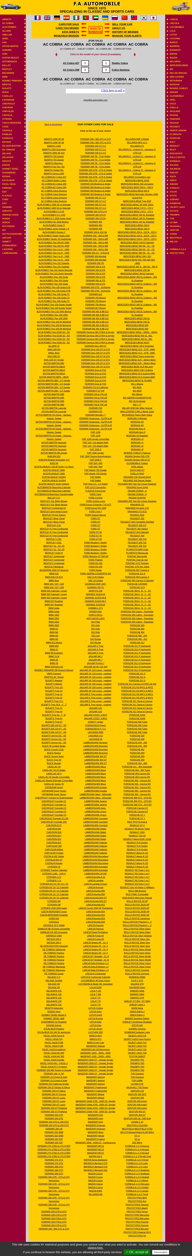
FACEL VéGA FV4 (53, 1039)
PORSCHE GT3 (137, 587)
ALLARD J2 (53, 346)
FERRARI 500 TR (95, 263)
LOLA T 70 (95, 998)
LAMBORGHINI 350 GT (95, 756)
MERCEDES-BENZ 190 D (137, 225)
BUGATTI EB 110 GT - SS (54, 725)
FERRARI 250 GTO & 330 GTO (54, 1122)
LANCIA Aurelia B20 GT (95, 898)
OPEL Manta (137, 467)
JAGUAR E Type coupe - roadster (95, 694)
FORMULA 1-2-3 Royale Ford (137, 1156)
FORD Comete (96, 498)
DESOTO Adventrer (54, 1008)
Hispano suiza (10, 215)
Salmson (175, 169)
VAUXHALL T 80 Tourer (137, 1087)
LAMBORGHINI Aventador (95, 867)
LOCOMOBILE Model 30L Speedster (95, 984)
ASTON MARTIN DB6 (54, 401)
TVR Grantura (137, 1073)
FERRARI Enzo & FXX (95, 370)
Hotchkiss (8, 226)
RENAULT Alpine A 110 (137, 853)
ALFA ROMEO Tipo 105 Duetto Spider (54, 304)
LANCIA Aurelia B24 (95, 911)
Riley (173, 149)
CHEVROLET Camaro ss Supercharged (54, 798)
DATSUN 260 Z (54, 942)
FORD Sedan (95, 570)
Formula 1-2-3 (178, 249)
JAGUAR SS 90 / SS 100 (95, 667)
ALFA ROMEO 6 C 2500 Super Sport (54, 218)
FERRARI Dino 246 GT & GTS (95, 349)
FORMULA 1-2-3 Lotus (137, 1163)
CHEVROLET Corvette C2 (54, 808)
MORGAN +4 (137, 439)
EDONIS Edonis (53, 1025)
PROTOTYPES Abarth (137, 1208)
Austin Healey (10, 58)
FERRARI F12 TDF (96, 391)
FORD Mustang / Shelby (95, 542)
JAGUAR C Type (95, 646)
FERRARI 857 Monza (95, 308)
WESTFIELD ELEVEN (137, 1125)
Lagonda (7, 249)
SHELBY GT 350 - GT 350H (137, 1001)
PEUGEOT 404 (137, 536)
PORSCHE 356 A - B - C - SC (137, 591)
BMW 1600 (54, 615)
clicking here (96, 1247)
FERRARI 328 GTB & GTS (53, 1211)
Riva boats (176, 153)
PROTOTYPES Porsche (137, 1222)
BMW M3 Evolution (54, 653)
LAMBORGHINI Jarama (95, 801)
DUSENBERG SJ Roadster (54, 1022)
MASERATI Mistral (95, 1094)
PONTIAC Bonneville (137, 556)
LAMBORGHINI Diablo (95, 829)
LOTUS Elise (95, 1011)
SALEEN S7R (137, 984)
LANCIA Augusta (95, 887)
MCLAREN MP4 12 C (137, 142)
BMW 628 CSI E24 (54, 577)
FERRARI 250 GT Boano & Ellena (54, 1087)
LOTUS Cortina (95, 1008)
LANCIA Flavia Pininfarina (95, 932)
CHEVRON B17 (54, 836)
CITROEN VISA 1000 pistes (54, 908)
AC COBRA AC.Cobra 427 (54, 177)
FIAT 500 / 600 (95, 463)
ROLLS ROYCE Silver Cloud (137, 963)
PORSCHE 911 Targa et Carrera (137, 701)
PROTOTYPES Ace (137, 1201)
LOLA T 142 (95, 991)
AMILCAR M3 (53, 349)
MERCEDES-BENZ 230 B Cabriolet (137, 242)
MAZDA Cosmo (95, 1173)
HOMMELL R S (95, 608)
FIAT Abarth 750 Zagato (95, 470)
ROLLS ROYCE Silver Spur (137, 942)
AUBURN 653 (53, 456)
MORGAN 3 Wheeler (137, 418)
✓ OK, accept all (137, 1252)
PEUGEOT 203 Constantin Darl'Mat (137, 522)
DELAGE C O (53, 977)
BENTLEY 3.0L (54, 525)
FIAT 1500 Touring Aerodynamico (95, 456)
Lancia (174, 19)
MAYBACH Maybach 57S (95, 1163)
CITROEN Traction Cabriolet (54, 870)
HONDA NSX (95, 611)
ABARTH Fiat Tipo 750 (54, 167)
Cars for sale (69, 24)
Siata (173, 176)
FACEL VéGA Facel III (53, 1036)
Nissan (174, 92)
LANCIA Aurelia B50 (95, 891)
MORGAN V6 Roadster (137, 436)
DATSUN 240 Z (54, 939)
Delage (6, 153)
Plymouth (175, 134)
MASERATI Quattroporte (95, 1087)
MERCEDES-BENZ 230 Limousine (137, 184)
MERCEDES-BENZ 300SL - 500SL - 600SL (137, 332)
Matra (173, 54)
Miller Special (178, 73)
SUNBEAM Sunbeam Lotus (137, 1032)
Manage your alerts (127, 35)
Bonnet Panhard (12, 81)
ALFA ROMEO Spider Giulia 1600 (53, 235)
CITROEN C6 (53, 867)
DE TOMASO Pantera (54, 953)
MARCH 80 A (95, 1036)
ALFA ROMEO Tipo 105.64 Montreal (54, 322)
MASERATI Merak (95, 1136)
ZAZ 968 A (137, 1142)
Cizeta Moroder (11, 123)
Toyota (174, 211)
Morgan (174, 84)
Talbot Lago (177, 207)
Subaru (174, 199)
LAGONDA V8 (95, 739)
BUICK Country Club (54, 749)
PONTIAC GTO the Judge (137, 567)
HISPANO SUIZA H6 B (95, 598)
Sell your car (122, 24)
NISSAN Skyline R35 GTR (137, 456)
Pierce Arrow (178, 130)
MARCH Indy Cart (95, 1042)
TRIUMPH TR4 (137, 1067)
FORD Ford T (95, 511)
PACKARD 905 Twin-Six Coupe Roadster (137, 484)
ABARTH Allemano (54, 163)
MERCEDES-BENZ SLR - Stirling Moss (137, 360)
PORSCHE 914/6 (137, 715)
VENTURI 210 (137, 1091)
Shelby (174, 172)
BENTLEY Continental (53, 556)
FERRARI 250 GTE (54, 1115)
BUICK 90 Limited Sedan (53, 746)
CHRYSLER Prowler (54, 853)
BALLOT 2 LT (53, 498)
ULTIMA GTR (137, 1084)
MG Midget (137, 394)
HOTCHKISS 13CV (96, 618)
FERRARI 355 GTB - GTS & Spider (95, 170)
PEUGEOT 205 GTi (137, 525)
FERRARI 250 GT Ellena (53, 1091)
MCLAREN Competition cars (137, 177)
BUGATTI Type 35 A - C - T (54, 704)
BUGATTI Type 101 (54, 687)
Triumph (174, 215)
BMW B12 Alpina (54, 642)
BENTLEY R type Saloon (54, 515)
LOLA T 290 (95, 994)
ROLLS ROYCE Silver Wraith (137, 949)
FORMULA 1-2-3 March (137, 1180)
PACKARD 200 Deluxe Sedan (137, 480)
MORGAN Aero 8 (137, 429)
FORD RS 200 (95, 563)
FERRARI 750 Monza (95, 298)
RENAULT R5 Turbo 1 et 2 (137, 870)
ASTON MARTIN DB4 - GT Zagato (54, 380)
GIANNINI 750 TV (95, 587)
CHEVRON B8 (54, 829)
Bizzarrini (8, 73)
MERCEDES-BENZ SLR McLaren (137, 367)
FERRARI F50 (95, 408)
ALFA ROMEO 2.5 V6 (54, 211)
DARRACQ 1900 (54, 936)
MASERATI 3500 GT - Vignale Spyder (95, 1060)
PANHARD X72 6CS (137, 511)
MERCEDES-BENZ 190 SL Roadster (137, 215)
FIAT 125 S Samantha (95, 487)
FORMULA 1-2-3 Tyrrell (137, 1194)
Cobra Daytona (120, 69)
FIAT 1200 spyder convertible (95, 439)
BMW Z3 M (54, 656)
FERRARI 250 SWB (54, 1132)
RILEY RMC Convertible (137, 894)
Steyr (173, 192)
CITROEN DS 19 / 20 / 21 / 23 (54, 884)
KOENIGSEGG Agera (95, 725)
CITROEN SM (53, 901)
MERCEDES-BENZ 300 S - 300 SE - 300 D (137, 267)
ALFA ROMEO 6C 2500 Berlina (54, 222)
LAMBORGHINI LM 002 (95, 873)
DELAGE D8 (54, 987)
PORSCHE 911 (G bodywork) (137, 663)
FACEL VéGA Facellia (54, 1060)
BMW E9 (54, 629)
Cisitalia (7, 115)
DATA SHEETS (70, 31)
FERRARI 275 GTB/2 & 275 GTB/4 (54, 1146)
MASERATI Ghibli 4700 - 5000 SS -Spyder (95, 1101)
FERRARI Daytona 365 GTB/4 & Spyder (95, 332)
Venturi (174, 230)
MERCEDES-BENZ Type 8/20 (137, 201)
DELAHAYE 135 (53, 991)
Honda (6, 218)
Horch (6, 222)
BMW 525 (53, 573)
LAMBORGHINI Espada (95, 787)
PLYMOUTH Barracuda (137, 553)
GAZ (4, 203)
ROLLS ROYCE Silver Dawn (137, 929)
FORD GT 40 (95, 532)
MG (171, 69)
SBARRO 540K (137, 994)
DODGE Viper (53, 1011)
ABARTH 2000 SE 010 (54, 153)
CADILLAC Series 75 (54, 784)
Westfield (176, 238)
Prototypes (177, 253)
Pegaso (174, 123)
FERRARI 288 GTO (54, 1167)
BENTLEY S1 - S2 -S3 (54, 546)
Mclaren (175, 61)
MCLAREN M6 (95, 1194)
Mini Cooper (177, 77)
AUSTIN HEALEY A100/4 (54, 477)
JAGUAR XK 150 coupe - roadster (96, 691)
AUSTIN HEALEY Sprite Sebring (54, 484)
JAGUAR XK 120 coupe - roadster (96, 670)
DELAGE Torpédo (54, 980)
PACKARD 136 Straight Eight (137, 477)
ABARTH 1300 (54, 146)
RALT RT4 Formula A (137, 822)
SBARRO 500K (137, 991)
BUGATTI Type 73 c (54, 701)
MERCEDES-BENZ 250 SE (137, 270)
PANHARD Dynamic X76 (137, 508)
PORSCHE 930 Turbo (137, 722)
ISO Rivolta (95, 639)
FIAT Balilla (95, 477)
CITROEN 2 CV (54, 877)
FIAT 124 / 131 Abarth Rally (95, 442)
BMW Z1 (54, 649)
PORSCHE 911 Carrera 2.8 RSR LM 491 (137, 684)
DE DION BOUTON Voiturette (54, 946)
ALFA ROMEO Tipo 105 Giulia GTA (53, 287)
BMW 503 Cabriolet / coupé (54, 591)
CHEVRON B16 (54, 832)
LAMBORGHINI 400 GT (95, 760)
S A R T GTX (137, 980)
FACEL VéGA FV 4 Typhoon (54, 1067)
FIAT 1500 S (95, 449)
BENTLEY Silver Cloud (54, 518)
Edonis (6, 176)
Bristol (6, 84)
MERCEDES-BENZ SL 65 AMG (137, 380)
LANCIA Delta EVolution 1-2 (96, 963)
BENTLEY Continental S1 (54, 508)
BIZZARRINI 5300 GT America (54, 570)
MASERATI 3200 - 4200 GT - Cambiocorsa (95, 1142)
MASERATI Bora (95, 1132)
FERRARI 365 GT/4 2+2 (95, 211)
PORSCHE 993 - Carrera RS (137, 780)
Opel (173, 100)
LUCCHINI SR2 (95, 1032)
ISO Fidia (95, 622)
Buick (5, 92)
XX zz (137, 1139)
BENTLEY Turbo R (54, 553)
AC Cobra (7, 23)
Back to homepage (53, 124)
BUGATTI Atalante (54, 680)
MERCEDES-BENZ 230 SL (137, 318)
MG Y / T (137, 404)
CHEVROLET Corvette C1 (54, 801)
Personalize (160, 1252)
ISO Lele (96, 636)
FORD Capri (95, 494)
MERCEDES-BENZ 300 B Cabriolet (137, 273)
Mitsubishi (176, 81)
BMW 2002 (54, 618)
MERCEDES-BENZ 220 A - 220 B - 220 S (137, 232)
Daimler (7, 134)
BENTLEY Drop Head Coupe (54, 511)
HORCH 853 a (95, 615)
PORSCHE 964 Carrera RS (137, 773)
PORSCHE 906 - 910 (137, 636)
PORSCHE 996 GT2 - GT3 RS (137, 798)
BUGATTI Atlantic (54, 684)
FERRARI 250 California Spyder (54, 1084)
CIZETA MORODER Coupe (54, 911)
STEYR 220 (137, 1025)
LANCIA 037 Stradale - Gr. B (95, 956)
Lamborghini (9, 253)
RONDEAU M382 (137, 977)
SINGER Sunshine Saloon (137, 1018)
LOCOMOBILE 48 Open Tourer (95, 980)
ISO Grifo (95, 625)
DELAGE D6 (54, 984)
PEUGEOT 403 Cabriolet (137, 532)
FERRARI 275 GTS (54, 1160)
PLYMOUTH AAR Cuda (137, 549)
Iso (4, 230)
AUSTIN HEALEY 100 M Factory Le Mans (54, 467)
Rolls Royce (177, 157)
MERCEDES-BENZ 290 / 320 (137, 256)
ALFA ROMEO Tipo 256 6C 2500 (53, 242)
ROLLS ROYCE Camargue (137, 918)
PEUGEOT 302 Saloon (137, 529)
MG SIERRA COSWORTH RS (137, 398)
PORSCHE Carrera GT (137, 808)
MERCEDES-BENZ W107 (137, 342)
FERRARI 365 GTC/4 (95, 215)
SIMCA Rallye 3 (137, 1015)
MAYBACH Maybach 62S (95, 1170)
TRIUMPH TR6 (137, 1070)
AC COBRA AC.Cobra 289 (54, 184)
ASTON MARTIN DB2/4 (54, 367)
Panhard (175, 119)
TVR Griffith (137, 1080)
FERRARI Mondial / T (95, 415)
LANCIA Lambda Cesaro (95, 884)
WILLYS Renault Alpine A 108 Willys (137, 1132)
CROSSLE (54, 922)
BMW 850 (53, 646)
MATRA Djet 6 (95, 1156)
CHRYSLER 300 (54, 846)
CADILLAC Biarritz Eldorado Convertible (54, 780)
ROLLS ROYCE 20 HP (137, 901)
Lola (173, 31)
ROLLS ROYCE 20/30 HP (137, 911)
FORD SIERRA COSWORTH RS (95, 573)
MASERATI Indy (95, 1115)
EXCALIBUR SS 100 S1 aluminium (54, 1032)
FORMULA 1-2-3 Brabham (137, 1170)
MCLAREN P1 (137, 146)
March (174, 42)
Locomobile (177, 27)
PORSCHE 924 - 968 (137, 763)
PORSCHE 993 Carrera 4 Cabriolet (137, 580)
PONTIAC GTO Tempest (137, 563)
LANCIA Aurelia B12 (95, 904)
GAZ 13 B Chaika (95, 577)
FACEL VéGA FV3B (54, 1042)
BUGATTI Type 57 (53, 722)
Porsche (175, 138)
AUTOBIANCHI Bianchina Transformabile (53, 494)
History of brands (125, 31)
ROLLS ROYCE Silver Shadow (137, 936)
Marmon (175, 46)
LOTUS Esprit (95, 1015)
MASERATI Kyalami (95, 1139)
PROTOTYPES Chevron (137, 1205)
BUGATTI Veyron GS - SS (54, 736)
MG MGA (137, 387)
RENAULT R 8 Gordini (137, 842)
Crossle (7, 130)
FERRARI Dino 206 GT (95, 346)
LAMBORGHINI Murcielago (95, 856)
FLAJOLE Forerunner (95, 491)
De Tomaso (8, 149)
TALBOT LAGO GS (137, 1036)
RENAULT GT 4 (137, 825)
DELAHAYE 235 (53, 1004)
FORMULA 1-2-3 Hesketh (137, 1177)
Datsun (6, 142)
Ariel (5, 38)
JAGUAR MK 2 (95, 656)
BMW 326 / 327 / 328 (54, 584)
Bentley (7, 69)
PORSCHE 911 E (137, 573)
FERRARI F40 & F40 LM (95, 394)
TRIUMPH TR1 (137, 1060)
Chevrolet (8, 103)
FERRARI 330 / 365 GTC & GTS (54, 1229)
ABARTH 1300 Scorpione (54, 149)
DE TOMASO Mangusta (54, 967)
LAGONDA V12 (95, 736)
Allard (6, 31)
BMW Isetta (53, 608)
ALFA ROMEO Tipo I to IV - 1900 (53, 249)
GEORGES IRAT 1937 (95, 584)
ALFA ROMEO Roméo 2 (53, 232)
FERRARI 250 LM (54, 1129)
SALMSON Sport (137, 987)
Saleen (174, 165)
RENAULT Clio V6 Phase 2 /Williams (137, 887)
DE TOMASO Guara (53, 973)
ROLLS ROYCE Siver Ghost (137, 953)
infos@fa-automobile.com (96, 100)
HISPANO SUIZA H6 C (95, 601)
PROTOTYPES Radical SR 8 (137, 1232)
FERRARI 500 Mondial (95, 256)
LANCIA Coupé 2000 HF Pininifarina (95, 908)
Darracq (7, 138)
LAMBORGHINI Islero (95, 808)
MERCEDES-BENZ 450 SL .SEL (137, 335)
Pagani (174, 115)
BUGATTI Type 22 (53, 698)
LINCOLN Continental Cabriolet (95, 977)
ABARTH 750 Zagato (54, 156)
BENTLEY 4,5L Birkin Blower (53, 501)
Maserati (175, 50)
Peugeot (175, 126)
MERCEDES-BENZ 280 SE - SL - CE (137, 246)
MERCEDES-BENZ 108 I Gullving (137, 370)
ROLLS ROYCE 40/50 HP (137, 915)
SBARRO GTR (137, 998)
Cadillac (7, 96)
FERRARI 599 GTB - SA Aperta (95, 287)
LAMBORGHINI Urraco (95, 811)
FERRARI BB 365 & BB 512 (96, 311)
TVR (172, 218)
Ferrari (6, 188)
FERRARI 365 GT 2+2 (95, 198)
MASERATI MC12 (95, 1146)
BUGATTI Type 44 (53, 711)
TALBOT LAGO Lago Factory (137, 1039)
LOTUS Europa (95, 1018)
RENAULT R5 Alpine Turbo (137, 829)
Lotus (173, 35)
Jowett (6, 241)
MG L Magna (137, 384)
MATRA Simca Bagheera (95, 1160)
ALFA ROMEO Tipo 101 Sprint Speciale (53, 270)
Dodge (6, 165)
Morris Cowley (179, 88)
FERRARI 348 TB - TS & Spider (95, 156)
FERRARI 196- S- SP (54, 1073)
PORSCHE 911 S (137, 673)
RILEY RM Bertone (137, 891)
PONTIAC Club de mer (137, 560)
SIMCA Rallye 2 (137, 1011)
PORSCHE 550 (137, 625)
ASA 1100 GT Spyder (54, 360)
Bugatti (6, 88)
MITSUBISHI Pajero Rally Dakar (137, 415)
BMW (4, 77)
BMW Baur (54, 580)
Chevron (7, 107)
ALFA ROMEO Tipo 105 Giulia (54, 277)
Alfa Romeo (9, 27)
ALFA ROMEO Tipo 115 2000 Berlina (54, 311)
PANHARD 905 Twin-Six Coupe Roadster (137, 501)
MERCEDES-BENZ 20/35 (137, 180)
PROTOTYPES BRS (137, 1198)
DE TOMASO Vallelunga (53, 949)
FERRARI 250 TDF (54, 1139)
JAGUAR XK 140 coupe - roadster (96, 680)
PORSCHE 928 (137, 736)
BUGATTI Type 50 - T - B (54, 715)
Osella (174, 107)
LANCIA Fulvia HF (95, 936)
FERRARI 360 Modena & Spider (95, 184)
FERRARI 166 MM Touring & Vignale (54, 1070)
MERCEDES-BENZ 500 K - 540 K (137, 187)
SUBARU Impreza (137, 1029)
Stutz (173, 195)
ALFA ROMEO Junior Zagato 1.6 (54, 229)
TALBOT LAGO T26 (137, 1049)
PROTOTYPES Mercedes (137, 1215)
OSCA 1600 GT (137, 470)
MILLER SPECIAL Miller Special (137, 408)
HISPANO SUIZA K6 (95, 604)
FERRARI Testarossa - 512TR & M (95, 418)
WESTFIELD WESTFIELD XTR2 (137, 1129)
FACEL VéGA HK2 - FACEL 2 (54, 1063)
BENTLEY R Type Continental (54, 529)
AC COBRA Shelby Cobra (54, 180)
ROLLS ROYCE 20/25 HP (137, 904)
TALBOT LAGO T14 (137, 1042)
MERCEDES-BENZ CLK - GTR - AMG (137, 349)
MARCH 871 (95, 1039)
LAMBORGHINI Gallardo (95, 842)
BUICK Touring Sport (54, 756)
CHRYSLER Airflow (54, 849)
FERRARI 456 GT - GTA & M (95, 253)
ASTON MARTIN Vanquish (53, 442)
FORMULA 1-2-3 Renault (137, 1149)
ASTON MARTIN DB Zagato (54, 453)
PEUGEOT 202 (137, 518)
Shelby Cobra (120, 63)
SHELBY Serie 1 (137, 1004)
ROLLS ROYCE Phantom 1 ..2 (137, 922)
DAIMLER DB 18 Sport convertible (54, 929)
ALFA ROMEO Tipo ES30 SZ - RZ (54, 332)
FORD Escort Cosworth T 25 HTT (95, 504)
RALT (172, 142)
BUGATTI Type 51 (53, 718)
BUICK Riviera (54, 753)
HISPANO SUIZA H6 (95, 594)
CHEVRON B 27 (54, 825)
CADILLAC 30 (53, 767)
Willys (174, 241)
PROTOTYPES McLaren (137, 1229)
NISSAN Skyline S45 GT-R (137, 460)
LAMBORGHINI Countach (95, 818)
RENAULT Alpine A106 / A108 (137, 839)
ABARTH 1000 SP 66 (54, 139)
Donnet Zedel (10, 169)
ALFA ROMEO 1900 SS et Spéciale (54, 204)
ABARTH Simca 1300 (54, 173)
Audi (4, 54)
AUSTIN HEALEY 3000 (54, 470)
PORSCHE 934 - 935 (137, 742)
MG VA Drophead (137, 401)
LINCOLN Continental (95, 973)
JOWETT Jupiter (95, 722)
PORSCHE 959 (137, 753)
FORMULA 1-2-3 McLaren (137, 1184)
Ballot (6, 65)
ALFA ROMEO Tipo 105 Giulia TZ (54, 294)
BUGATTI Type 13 (53, 691)
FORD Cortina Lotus (95, 501)
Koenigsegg (9, 245)
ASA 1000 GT (53, 356)
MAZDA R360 (95, 1191)
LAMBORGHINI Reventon (95, 746)
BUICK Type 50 (54, 760)
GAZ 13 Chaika (95, 580)
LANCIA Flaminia (95, 925)
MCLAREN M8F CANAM (137, 139)
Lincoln (174, 23)
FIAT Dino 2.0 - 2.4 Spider (95, 484)
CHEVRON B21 (54, 839)
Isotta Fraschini (12, 234)
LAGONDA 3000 (95, 732)
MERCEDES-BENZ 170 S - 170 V (137, 208)
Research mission (66, 35)
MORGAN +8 (137, 446)
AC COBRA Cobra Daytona (54, 191)
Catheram (8, 100)
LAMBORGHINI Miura (95, 767)
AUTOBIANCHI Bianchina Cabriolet (53, 487)
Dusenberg (9, 172)
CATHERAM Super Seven (54, 791)
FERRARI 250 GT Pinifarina (54, 1108)
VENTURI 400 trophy (137, 1101)
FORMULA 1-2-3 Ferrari (137, 1160)
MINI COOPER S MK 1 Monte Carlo (137, 411)
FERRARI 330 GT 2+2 (95, 146)
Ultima (174, 222)
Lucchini (175, 38)
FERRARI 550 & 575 (95, 267)
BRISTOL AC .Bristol (54, 677)
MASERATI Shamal (95, 1046)
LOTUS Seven (95, 1029)
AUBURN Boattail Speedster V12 (53, 460)
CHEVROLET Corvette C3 (54, 811)
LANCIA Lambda (95, 880)
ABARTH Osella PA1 (54, 170)
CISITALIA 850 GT (53, 860)
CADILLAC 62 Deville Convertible (54, 777)
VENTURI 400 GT (137, 1111)
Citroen (7, 119)
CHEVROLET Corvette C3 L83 (53, 818)
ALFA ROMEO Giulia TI (54, 225)
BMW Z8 (54, 660)
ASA (4, 42)
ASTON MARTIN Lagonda (54, 408)
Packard (175, 111)
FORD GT (95, 518)
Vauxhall (175, 226)
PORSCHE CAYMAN (137, 584)
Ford (5, 199)
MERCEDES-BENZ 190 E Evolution (137, 346)
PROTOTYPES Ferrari (137, 1211)
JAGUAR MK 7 (95, 660)
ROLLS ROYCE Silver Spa (137, 939)
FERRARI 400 (95, 222)
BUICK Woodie (54, 763)
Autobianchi (9, 61)
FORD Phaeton (95, 560)
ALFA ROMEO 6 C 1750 (53, 215)
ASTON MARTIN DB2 (54, 363)
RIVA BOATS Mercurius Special (137, 898)
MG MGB (137, 391)
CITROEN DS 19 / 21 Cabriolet (54, 887)
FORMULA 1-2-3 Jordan (137, 1187)
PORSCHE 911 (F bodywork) (137, 646)
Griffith (7, 211)
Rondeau (175, 161)
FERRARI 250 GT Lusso (53, 1098)
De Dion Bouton (11, 146)
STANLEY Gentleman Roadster (137, 1022)
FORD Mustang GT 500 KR (95, 556)
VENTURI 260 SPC (137, 1094)
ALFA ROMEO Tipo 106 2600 (54, 315)
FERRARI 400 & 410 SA (95, 232)
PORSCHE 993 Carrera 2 (137, 577)
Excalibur (8, 180)
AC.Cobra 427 (71, 63)
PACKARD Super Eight (137, 487)
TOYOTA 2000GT (137, 1056)
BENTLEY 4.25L (54, 539)
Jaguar (6, 238)
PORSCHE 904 (137, 629)
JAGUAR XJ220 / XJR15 (95, 715)
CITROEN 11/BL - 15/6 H (54, 873)
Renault (175, 146)
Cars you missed (67, 28)
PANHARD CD (137, 504)
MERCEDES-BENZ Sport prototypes (137, 356)
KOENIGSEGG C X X (95, 729)
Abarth (6, 19)
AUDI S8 (54, 463)
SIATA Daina (137, 1008)
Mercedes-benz (179, 65)
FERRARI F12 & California (95, 387)
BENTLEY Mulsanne (54, 567)
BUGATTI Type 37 (53, 708)
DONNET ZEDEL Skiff (53, 1018)
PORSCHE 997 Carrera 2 (137, 570)
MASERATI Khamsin (95, 1125)
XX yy (137, 1136)
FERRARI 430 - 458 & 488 (95, 235)
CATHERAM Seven (54, 787)
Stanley (175, 188)
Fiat (4, 192)
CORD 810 (54, 918)
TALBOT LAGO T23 (137, 1046)
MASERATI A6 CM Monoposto (95, 1049)
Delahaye (8, 157)
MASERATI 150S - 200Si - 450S (95, 1053)
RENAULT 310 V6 (137, 836)
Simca (173, 180)
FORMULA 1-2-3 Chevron (137, 1146)
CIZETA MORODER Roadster (54, 915)
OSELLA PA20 (137, 473)
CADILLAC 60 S (53, 773)
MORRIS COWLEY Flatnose (137, 453)
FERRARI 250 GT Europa (54, 1094)
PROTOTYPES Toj (137, 1236)
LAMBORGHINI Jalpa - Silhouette (95, 794)
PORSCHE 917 (137, 642)
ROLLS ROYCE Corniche (137, 970)
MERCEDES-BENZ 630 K (137, 191)
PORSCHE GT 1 (137, 815)
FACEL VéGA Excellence (54, 1049)
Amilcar (7, 35)
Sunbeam (175, 203)
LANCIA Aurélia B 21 (95, 877)
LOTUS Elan (95, 1022)
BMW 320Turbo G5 (54, 667)
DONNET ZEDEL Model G (54, 1015)
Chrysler (8, 111)
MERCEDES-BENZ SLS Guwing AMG (137, 373)
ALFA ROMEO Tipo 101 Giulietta (54, 263)
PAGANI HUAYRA (137, 498)
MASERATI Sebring (95, 1077)
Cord (5, 126)
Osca (173, 103)
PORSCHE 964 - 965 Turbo (137, 770)
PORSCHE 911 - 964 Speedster (137, 767)
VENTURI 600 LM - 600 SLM (137, 1118)
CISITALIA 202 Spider (54, 856)
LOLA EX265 (95, 987)
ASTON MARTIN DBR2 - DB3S (54, 377)
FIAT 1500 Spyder (95, 453)
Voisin (173, 234)
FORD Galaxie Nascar (95, 515)
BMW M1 (54, 632)
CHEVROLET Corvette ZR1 (54, 822)
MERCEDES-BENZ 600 (137, 325)
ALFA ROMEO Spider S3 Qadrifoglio (54, 239)
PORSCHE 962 (137, 749)
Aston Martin (10, 46)
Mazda (173, 58)
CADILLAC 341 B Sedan (53, 770)
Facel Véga (9, 184)
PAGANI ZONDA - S (137, 491)
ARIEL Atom (54, 353)
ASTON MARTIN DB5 (54, 394)
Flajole (7, 195)
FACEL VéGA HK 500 (54, 1053)
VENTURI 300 (137, 1098)
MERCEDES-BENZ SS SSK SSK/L (137, 204)
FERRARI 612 (95, 294)
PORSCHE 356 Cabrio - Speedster (137, 611)
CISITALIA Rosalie (53, 863)
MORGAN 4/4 (137, 422)
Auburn (6, 50)
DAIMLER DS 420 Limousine (54, 932)
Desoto (6, 161)
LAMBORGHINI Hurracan (95, 742)
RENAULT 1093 (137, 832)
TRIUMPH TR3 (137, 1063)
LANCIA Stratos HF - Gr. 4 (95, 942)
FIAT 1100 (95, 432)
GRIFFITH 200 (95, 591)
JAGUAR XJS (95, 708)
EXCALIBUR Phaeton (54, 1029)
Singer (174, 184)
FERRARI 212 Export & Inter (54, 1077)
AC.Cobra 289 (71, 69)
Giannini (7, 207)
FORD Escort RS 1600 (95, 508)
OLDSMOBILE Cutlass (137, 463)
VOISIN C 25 (137, 1122)
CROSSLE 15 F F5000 (54, 925)
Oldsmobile (177, 96)
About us (118, 28)
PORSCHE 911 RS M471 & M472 (137, 687)
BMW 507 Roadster (54, 601)
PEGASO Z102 (137, 515)
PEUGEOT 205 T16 (137, 539)
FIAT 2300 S (95, 460)
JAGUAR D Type (95, 649)
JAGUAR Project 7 (95, 663)
